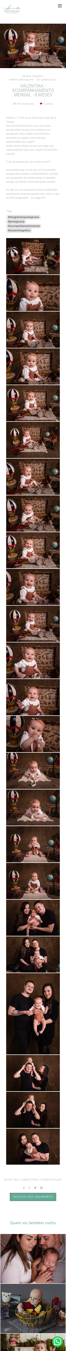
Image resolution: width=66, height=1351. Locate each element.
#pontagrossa (16, 221)
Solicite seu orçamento (33, 1196)
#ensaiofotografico (19, 230)
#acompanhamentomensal (24, 226)
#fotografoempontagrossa (23, 217)
